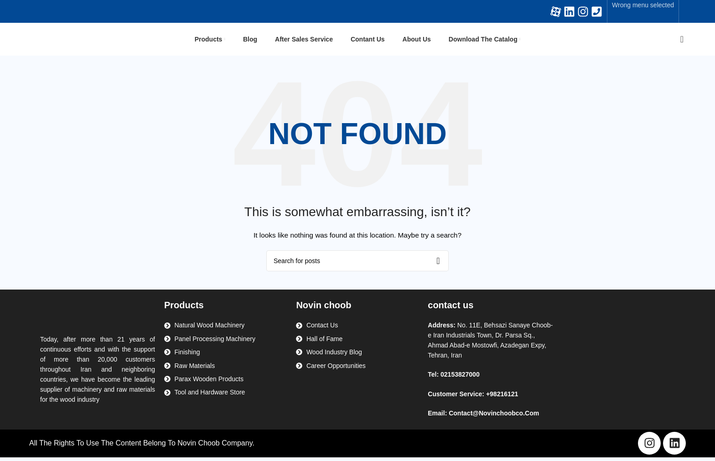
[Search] (679, 41)
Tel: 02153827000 (453, 378)
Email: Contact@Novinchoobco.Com (483, 416)
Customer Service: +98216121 (473, 397)
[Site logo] (68, 40)
